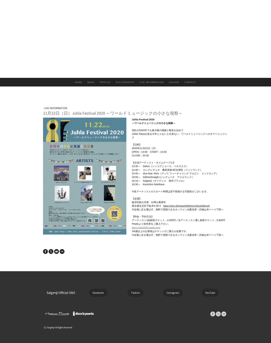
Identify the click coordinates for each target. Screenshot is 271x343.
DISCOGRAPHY (125, 82)
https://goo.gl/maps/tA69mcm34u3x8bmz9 (186, 205)
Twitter (135, 292)
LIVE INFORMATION (152, 82)
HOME (78, 82)
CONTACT (190, 82)
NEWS (91, 82)
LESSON (174, 82)
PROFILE (105, 82)
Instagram (173, 292)
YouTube (210, 292)
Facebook (98, 292)
